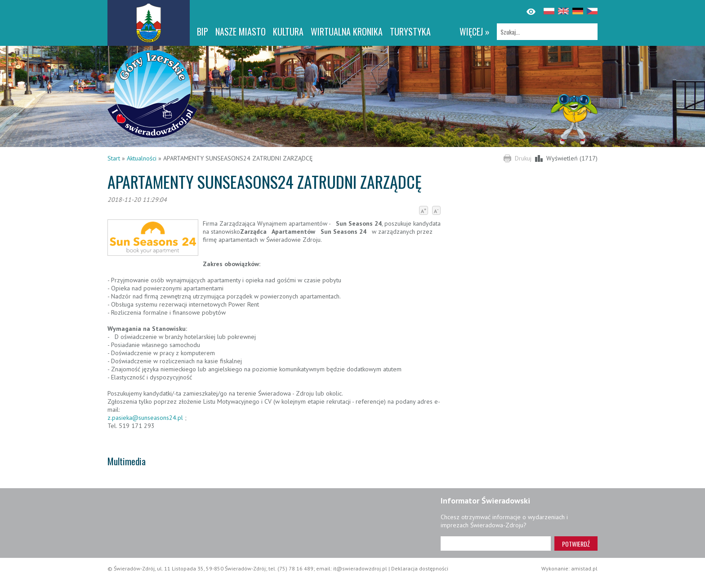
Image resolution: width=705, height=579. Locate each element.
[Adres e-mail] (495, 543)
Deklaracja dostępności (419, 568)
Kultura (288, 31)
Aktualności (141, 158)
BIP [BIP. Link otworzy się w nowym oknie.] (202, 31)
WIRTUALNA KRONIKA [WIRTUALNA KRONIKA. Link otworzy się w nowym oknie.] (347, 31)
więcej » (475, 31)
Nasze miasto (240, 31)
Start (113, 158)
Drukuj (523, 158)
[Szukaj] (547, 31)
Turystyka (410, 31)
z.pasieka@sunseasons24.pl (146, 418)
